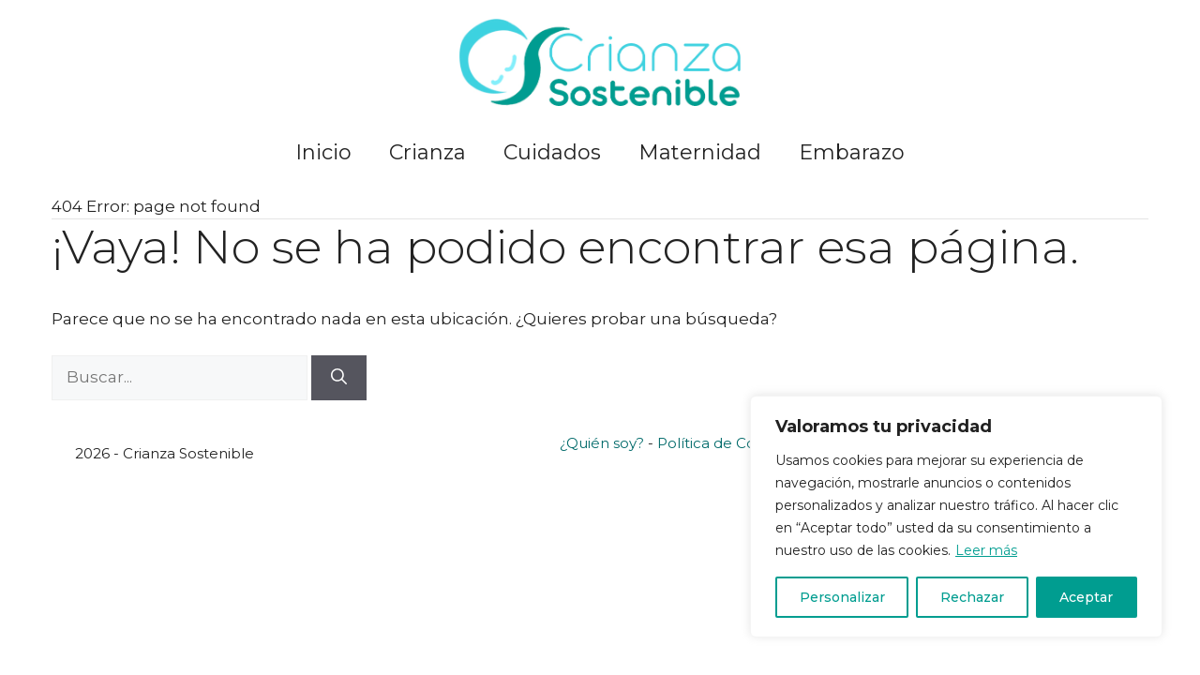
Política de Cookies (724, 443)
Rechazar (972, 597)
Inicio (323, 152)
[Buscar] (339, 377)
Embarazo (852, 152)
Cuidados (552, 152)
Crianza (427, 152)
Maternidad (699, 152)
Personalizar (842, 597)
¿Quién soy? (602, 443)
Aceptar (1086, 597)
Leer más (986, 550)
